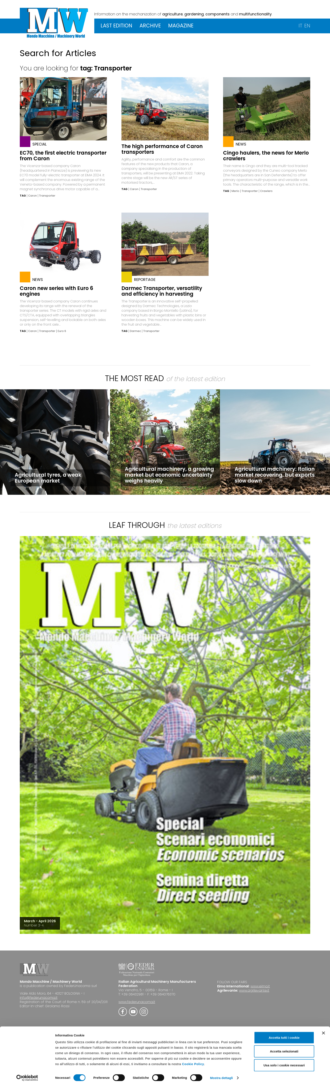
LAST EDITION (116, 25)
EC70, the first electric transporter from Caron (63, 155)
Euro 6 (62, 331)
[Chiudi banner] (323, 1030)
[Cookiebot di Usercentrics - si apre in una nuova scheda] (27, 1076)
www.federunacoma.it (136, 1001)
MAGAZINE (180, 25)
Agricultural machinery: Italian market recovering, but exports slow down (275, 474)
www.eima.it (260, 986)
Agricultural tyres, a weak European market (48, 477)
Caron (32, 195)
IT (300, 25)
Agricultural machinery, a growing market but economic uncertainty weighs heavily (169, 474)
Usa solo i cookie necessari (284, 1063)
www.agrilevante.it (254, 990)
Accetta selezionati (284, 1049)
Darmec (135, 331)
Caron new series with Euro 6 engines (56, 291)
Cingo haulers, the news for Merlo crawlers (266, 155)
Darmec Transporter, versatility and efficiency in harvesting (161, 291)
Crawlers (266, 191)
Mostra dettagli (221, 1075)
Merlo (235, 191)
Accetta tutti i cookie (284, 1035)
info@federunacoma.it (38, 997)
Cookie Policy (193, 1062)
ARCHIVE (150, 25)
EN (307, 25)
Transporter (47, 195)
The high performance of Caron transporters (162, 149)
